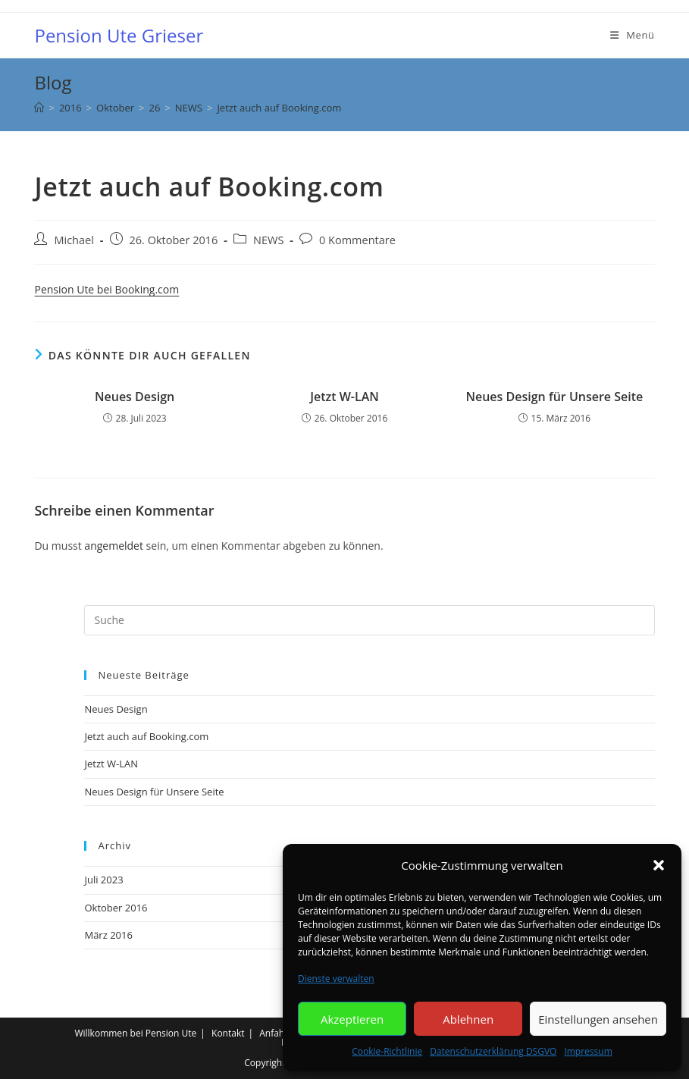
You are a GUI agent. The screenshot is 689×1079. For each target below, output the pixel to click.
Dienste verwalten (336, 978)
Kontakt (227, 1033)
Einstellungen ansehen (598, 1019)
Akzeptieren (352, 1019)
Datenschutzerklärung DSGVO (493, 1051)
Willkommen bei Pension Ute (135, 1033)
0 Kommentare (357, 240)
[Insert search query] (369, 620)
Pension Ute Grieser (118, 35)
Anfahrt (275, 1033)
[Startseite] (39, 107)
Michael (73, 240)
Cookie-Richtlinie (387, 1051)
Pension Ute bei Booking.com (106, 289)
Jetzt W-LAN (344, 396)
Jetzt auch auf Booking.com (279, 107)
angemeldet (113, 545)
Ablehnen (468, 1019)
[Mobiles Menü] (632, 35)
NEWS (268, 240)
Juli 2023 (103, 879)
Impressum (588, 1051)
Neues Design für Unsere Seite (554, 396)
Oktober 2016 (115, 907)
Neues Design (134, 396)
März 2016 (108, 935)
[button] (658, 865)
